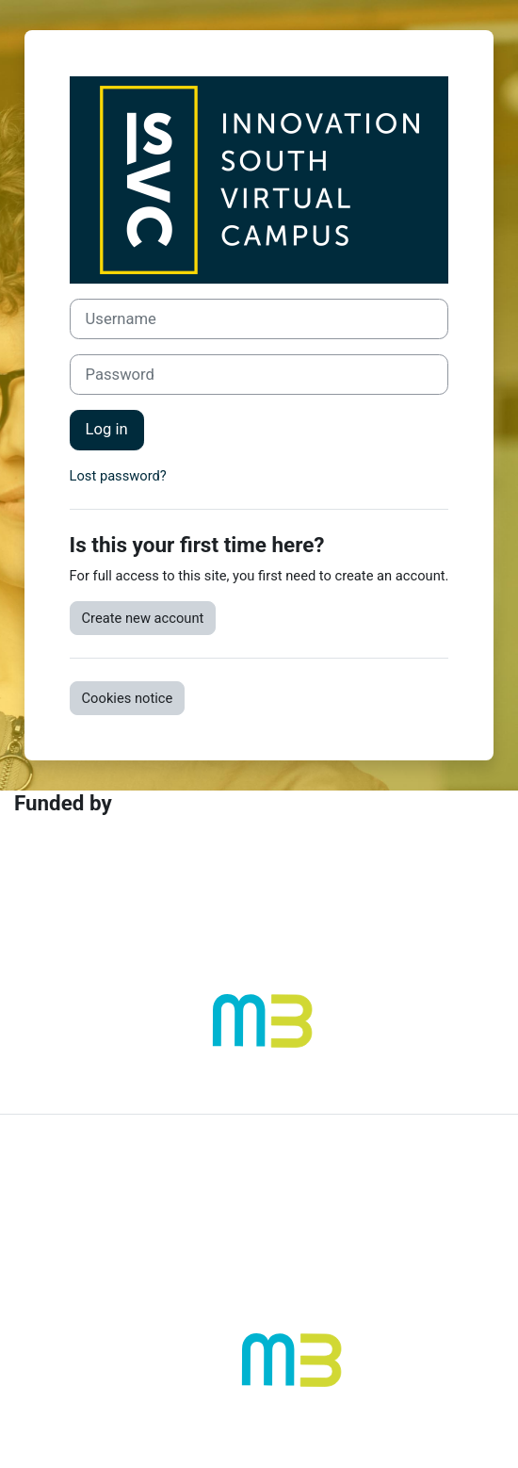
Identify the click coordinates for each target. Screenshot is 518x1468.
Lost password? (118, 475)
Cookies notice (127, 698)
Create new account (143, 618)
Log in (107, 429)
